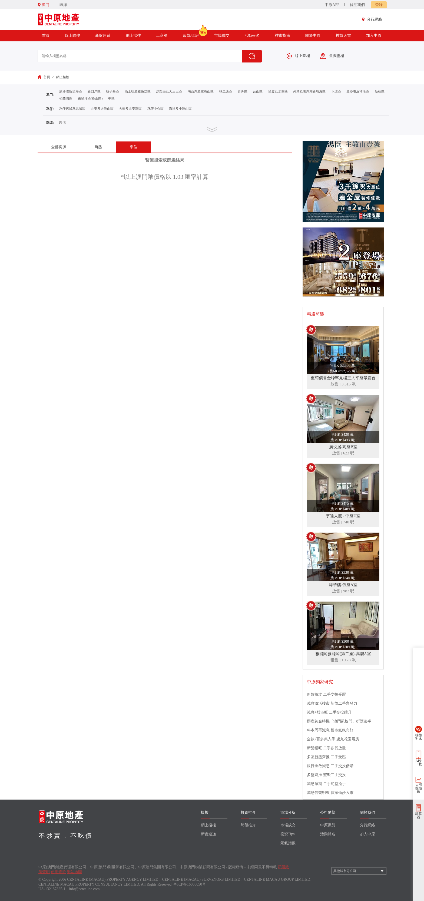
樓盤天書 (343, 36)
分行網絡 (373, 19)
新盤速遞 (102, 36)
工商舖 (161, 36)
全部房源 (58, 147)
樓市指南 (282, 36)
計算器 (418, 815)
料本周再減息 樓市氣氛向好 (330, 730)
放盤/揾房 (191, 34)
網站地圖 (74, 872)
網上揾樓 (133, 36)
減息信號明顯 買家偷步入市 (330, 793)
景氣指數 (288, 843)
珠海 (63, 5)
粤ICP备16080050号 (189, 884)
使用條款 (58, 872)
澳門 (43, 5)
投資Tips (287, 834)
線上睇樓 (72, 36)
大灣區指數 (418, 788)
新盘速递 (208, 834)
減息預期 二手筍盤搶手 (326, 784)
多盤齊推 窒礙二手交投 (326, 775)
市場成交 (221, 36)
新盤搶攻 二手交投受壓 (326, 694)
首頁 (45, 36)
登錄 (379, 5)
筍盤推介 (248, 825)
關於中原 (312, 36)
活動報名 (252, 36)
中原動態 (327, 825)
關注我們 (357, 5)
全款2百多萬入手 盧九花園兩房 (333, 739)
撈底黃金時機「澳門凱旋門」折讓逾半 (339, 721)
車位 (133, 147)
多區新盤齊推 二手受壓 (326, 757)
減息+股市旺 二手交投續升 (329, 712)
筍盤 (98, 147)
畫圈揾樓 (332, 56)
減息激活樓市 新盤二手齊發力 (332, 703)
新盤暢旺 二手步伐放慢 (326, 748)
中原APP (332, 5)
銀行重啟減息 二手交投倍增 (330, 766)
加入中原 (373, 36)
